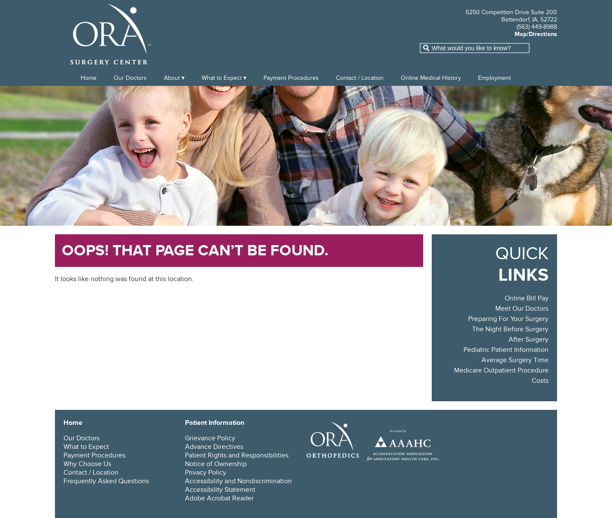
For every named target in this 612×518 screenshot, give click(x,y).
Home (89, 78)
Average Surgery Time (515, 360)
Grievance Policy (210, 438)
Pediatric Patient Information (506, 349)
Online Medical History (431, 78)
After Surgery (528, 339)
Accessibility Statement (220, 489)
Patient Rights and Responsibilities (236, 455)
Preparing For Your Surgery (508, 319)
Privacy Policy (205, 472)
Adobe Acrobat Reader (219, 498)
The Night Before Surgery (510, 329)
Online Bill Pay (526, 298)
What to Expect (222, 78)
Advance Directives (214, 446)
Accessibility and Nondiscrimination (238, 481)
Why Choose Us (87, 464)
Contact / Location (360, 78)
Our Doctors (130, 78)
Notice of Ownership (216, 464)
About (172, 78)
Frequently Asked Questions (106, 481)
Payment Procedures (291, 78)
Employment (494, 78)
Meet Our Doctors (521, 308)
